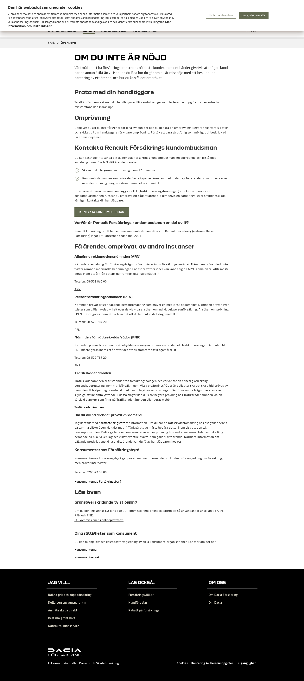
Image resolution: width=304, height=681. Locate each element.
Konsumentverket (86, 557)
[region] (152, 15)
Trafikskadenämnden (89, 407)
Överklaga (68, 42)
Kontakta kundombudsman (101, 212)
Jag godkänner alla (253, 15)
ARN (77, 289)
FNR (77, 365)
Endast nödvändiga (221, 15)
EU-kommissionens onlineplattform (99, 520)
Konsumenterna (85, 549)
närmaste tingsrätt (112, 423)
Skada (53, 43)
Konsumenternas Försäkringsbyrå (97, 481)
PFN (77, 329)
